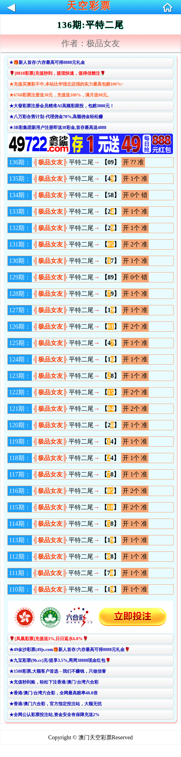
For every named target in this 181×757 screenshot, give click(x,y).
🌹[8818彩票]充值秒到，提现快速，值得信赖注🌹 (57, 73)
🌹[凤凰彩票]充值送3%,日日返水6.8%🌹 (48, 638)
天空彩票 (89, 5)
